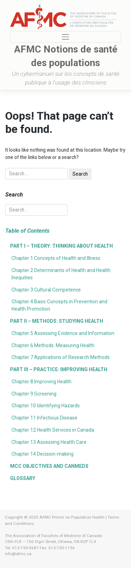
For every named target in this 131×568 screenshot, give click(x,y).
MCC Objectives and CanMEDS (49, 466)
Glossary (22, 478)
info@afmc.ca (18, 553)
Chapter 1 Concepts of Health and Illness (55, 258)
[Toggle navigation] (65, 37)
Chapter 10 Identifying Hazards (45, 405)
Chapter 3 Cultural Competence (46, 290)
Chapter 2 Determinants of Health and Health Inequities (60, 273)
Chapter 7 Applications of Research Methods (60, 357)
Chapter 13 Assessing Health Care (48, 442)
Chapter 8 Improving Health (41, 381)
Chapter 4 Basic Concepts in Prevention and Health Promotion (59, 305)
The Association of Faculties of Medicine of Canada (53, 535)
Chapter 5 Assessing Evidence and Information (62, 333)
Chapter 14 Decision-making (42, 454)
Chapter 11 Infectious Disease (44, 418)
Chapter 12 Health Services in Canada (52, 430)
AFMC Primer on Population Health (72, 517)
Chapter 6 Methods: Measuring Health (52, 345)
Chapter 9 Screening (33, 394)
